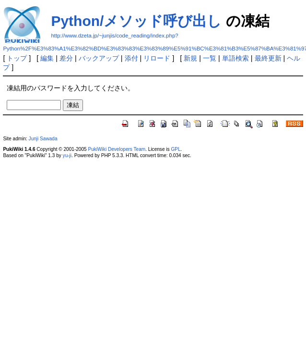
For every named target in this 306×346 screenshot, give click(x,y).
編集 (47, 58)
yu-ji (67, 155)
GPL (175, 149)
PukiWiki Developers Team (116, 149)
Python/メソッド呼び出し (136, 21)
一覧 (209, 58)
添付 (131, 58)
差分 (66, 58)
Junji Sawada (43, 138)
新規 (190, 58)
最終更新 (268, 58)
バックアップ (99, 58)
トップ (17, 58)
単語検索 (235, 58)
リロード (156, 58)
